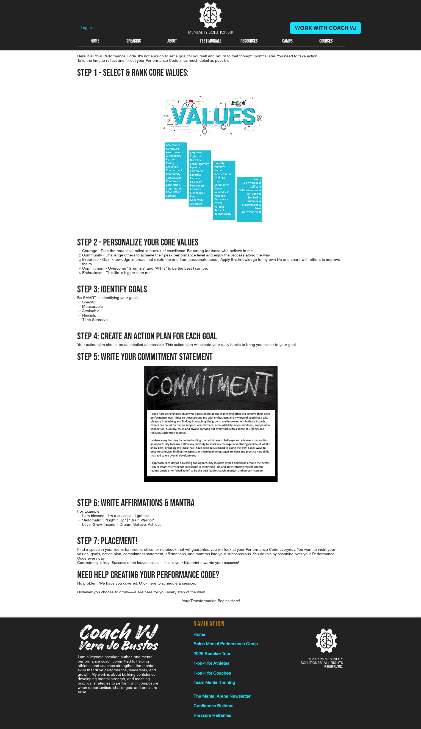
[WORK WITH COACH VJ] (325, 28)
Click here (147, 583)
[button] (249, 41)
